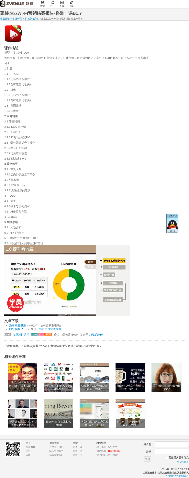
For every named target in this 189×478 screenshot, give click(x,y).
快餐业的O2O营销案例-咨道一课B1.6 (94, 387)
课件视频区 (113, 454)
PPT (52, 4)
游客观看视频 (17, 325)
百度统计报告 (56, 447)
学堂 (42, 4)
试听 (72, 4)
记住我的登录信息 (178, 457)
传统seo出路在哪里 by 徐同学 (58, 423)
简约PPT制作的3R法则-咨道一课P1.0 (130, 423)
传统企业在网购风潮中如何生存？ (58, 387)
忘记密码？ (183, 462)
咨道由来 (30, 447)
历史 (28, 451)
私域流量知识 (56, 454)
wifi (41, 334)
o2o (34, 334)
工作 (28, 454)
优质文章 (54, 443)
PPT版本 (14, 329)
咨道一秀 (77, 451)
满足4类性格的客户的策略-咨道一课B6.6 (94, 423)
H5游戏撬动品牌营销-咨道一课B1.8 (130, 387)
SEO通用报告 (56, 451)
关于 (28, 443)
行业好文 (112, 447)
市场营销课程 (31, 18)
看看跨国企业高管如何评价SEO (166, 387)
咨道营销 (5, 18)
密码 (148, 451)
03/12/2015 (96, 334)
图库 (62, 4)
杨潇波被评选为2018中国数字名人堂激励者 (23, 423)
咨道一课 (17, 18)
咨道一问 (77, 454)
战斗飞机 (101, 447)
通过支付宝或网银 (50, 329)
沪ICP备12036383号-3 (176, 476)
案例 (48, 334)
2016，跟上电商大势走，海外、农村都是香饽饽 (22, 386)
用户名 (147, 444)
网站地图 (101, 451)
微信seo (100, 454)
